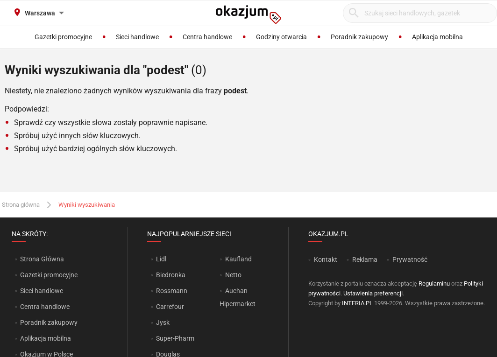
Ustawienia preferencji (373, 293)
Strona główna (21, 204)
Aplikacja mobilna (45, 338)
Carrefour (170, 306)
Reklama (364, 259)
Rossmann (171, 290)
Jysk (163, 322)
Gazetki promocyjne (49, 275)
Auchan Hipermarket (238, 297)
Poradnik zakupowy (49, 322)
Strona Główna (42, 259)
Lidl (161, 259)
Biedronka (170, 275)
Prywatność (409, 259)
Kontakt (325, 259)
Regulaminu (434, 283)
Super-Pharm (175, 338)
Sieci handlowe (41, 290)
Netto (233, 275)
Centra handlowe (45, 306)
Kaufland (238, 259)
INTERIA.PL (357, 303)
